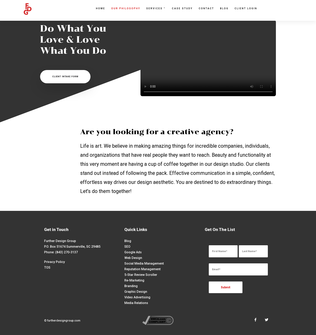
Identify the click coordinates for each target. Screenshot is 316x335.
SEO (127, 246)
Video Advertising (137, 297)
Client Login (246, 8)
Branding (131, 286)
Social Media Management (144, 263)
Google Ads (133, 252)
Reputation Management (142, 269)
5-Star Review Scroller (140, 275)
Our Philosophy (125, 8)
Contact (206, 8)
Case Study (182, 8)
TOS (47, 267)
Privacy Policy (54, 262)
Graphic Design (135, 292)
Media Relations (136, 303)
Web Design (133, 258)
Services (156, 8)
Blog (224, 8)
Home (100, 8)
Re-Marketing (134, 280)
